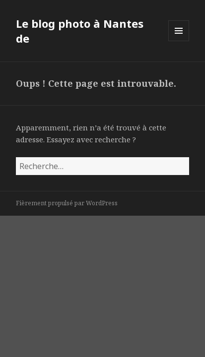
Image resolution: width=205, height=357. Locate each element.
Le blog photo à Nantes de (79, 31)
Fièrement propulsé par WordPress (67, 203)
